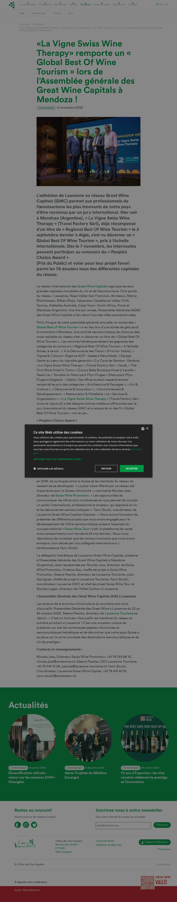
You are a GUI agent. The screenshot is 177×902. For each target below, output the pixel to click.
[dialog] (88, 451)
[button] (89, 458)
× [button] (147, 428)
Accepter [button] (132, 468)
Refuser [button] (106, 468)
